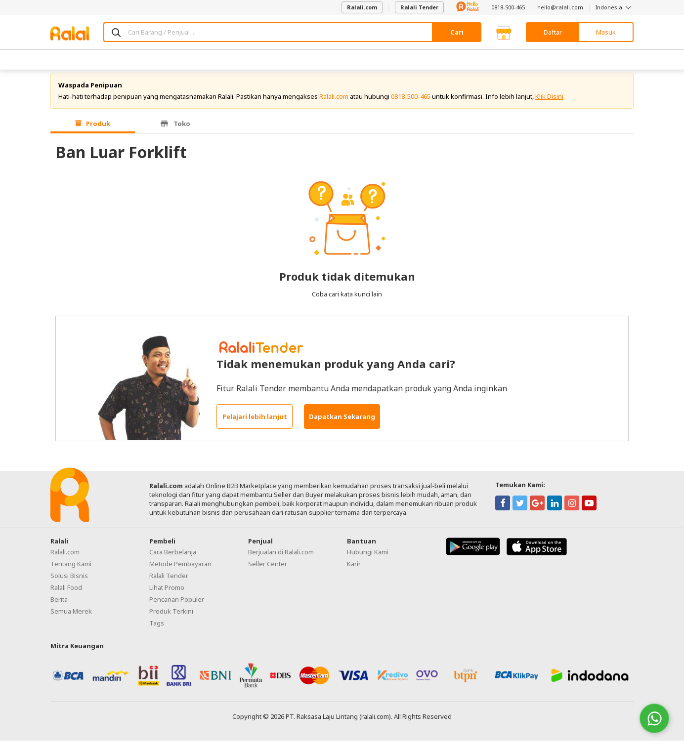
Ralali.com (362, 7)
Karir (354, 571)
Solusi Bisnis (69, 583)
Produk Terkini (171, 618)
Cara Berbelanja (172, 559)
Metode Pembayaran (180, 571)
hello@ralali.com (560, 7)
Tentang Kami (70, 571)
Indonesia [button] (615, 7)
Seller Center (267, 571)
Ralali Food (66, 594)
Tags (156, 630)
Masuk (606, 32)
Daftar (553, 32)
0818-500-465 (508, 7)
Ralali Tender (419, 7)
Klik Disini (549, 103)
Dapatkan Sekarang (342, 423)
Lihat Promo (166, 594)
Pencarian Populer (176, 606)
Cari (457, 32)
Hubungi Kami (367, 559)
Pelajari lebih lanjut (254, 423)
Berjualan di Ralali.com (281, 559)
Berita (59, 606)
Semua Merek (71, 618)
